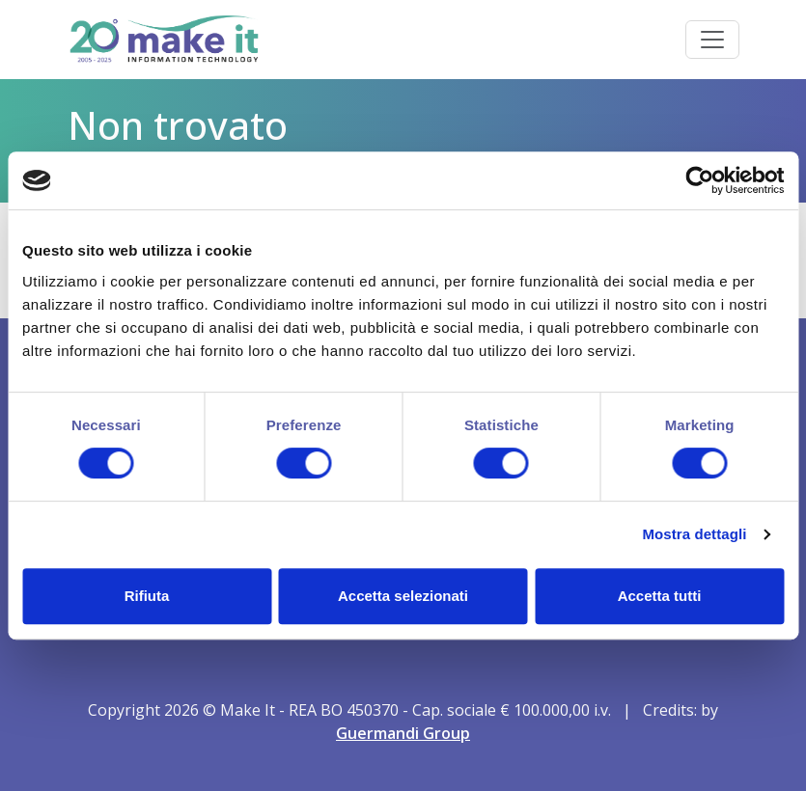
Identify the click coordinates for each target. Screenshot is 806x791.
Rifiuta (147, 595)
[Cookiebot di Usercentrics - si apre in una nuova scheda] (699, 180)
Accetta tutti (660, 595)
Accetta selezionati (403, 595)
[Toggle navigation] (712, 39)
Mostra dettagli (694, 534)
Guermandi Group (403, 733)
